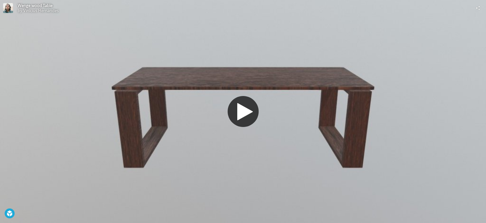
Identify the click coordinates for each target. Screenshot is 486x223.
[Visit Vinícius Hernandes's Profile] (8, 8)
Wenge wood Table (35, 5)
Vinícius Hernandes (41, 10)
